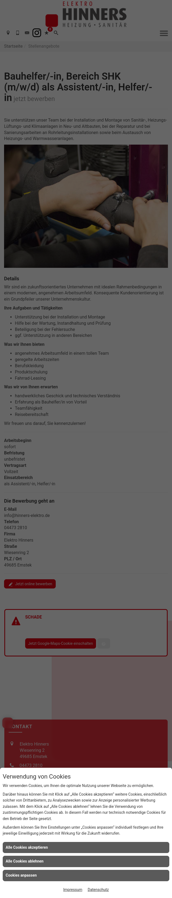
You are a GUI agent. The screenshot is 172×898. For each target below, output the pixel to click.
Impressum (72, 889)
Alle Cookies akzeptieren (27, 847)
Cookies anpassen (21, 875)
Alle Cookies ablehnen (25, 861)
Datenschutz (98, 889)
